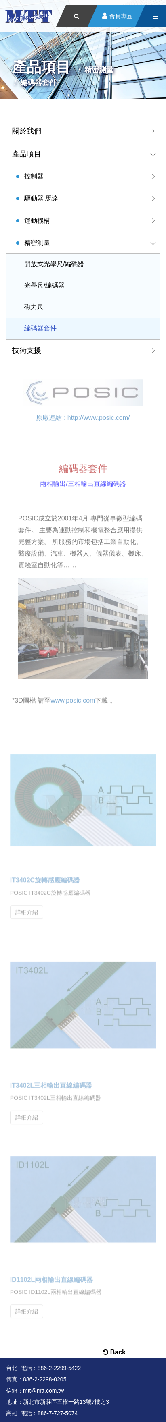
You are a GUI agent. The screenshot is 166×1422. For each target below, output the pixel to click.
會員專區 (120, 16)
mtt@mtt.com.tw (43, 1390)
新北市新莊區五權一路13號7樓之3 (66, 1402)
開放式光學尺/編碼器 (54, 264)
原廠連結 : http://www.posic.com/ (83, 416)
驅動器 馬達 (41, 198)
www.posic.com (72, 699)
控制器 (34, 176)
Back (114, 1352)
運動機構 (37, 220)
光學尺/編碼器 (44, 285)
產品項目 (26, 154)
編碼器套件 (40, 328)
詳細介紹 (26, 909)
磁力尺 (34, 306)
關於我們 (26, 131)
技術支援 (26, 350)
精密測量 (37, 242)
